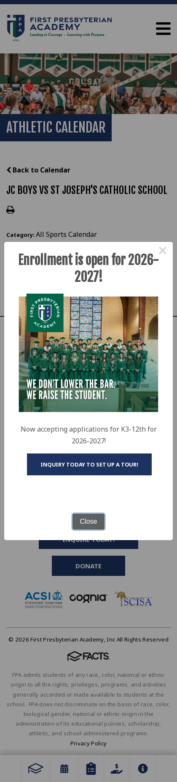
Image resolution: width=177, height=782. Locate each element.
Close (88, 521)
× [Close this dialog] (163, 252)
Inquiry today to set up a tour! (89, 464)
